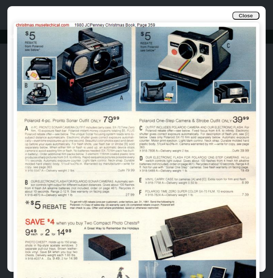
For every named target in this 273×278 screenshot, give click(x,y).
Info (12, 36)
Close (246, 16)
